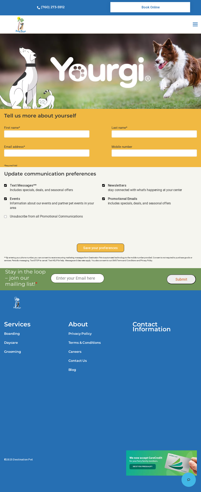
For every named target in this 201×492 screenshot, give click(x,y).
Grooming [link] (12, 352)
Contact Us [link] (77, 361)
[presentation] (100, 233)
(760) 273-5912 (53, 7)
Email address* (14, 146)
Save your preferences (100, 248)
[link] (150, 7)
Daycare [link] (11, 343)
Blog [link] (72, 370)
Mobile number (122, 146)
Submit (181, 279)
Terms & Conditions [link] (84, 343)
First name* (12, 127)
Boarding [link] (12, 334)
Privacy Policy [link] (80, 334)
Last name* (119, 127)
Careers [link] (74, 352)
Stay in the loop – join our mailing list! (25, 278)
